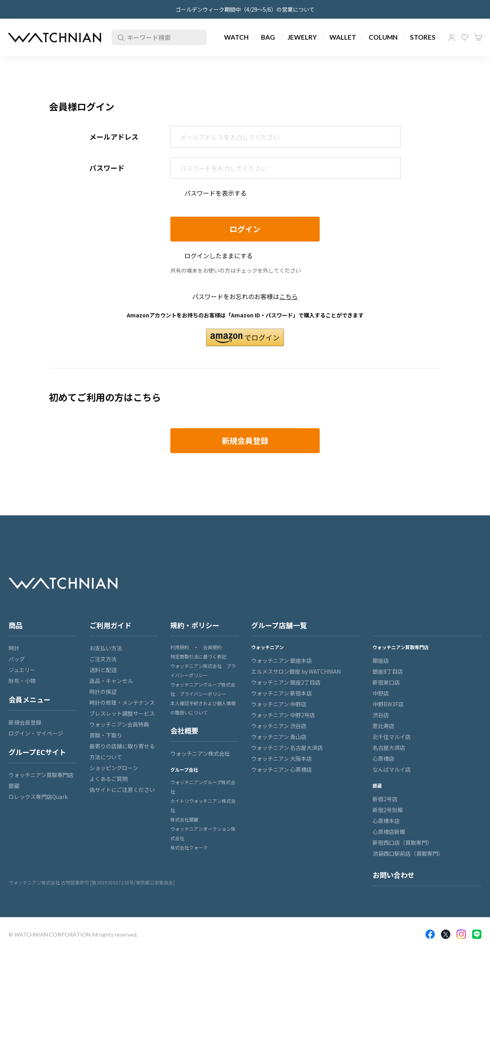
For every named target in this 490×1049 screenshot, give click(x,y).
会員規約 (212, 647)
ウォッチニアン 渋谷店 (278, 726)
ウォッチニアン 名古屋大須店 (287, 747)
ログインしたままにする (218, 255)
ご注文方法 (103, 659)
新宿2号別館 (388, 810)
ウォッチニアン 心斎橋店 (281, 769)
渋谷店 (381, 715)
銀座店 (381, 660)
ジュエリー (22, 670)
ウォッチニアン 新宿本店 (281, 693)
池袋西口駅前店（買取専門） (408, 853)
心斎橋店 (383, 758)
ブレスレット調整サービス (122, 713)
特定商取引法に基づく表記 (198, 656)
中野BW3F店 (388, 704)
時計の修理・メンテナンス (122, 702)
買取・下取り (105, 735)
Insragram (461, 934)
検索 (119, 37)
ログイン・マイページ (36, 733)
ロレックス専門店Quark (38, 796)
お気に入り (464, 37)
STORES (423, 37)
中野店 (381, 693)
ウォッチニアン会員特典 (119, 724)
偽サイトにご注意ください (122, 789)
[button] (245, 337)
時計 (14, 648)
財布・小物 (22, 681)
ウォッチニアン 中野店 (278, 704)
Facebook (430, 934)
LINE (476, 934)
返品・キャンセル (111, 681)
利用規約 (179, 647)
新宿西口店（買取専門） (402, 842)
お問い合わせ (394, 875)
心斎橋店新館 (389, 831)
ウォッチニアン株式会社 (200, 753)
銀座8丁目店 (388, 671)
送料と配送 (103, 670)
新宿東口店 (386, 682)
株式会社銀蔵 (184, 819)
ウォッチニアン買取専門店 (41, 775)
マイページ (451, 37)
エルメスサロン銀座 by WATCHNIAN (296, 671)
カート (478, 37)
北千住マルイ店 (392, 737)
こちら (288, 296)
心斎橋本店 (386, 821)
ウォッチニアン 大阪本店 (281, 758)
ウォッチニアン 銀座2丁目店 (285, 682)
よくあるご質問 (108, 779)
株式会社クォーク (189, 847)
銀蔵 (14, 786)
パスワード (106, 168)
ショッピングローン (113, 768)
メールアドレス (113, 136)
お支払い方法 (105, 648)
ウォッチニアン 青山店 (278, 737)
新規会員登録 (25, 722)
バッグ (17, 659)
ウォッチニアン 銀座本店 (281, 660)
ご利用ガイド (110, 625)
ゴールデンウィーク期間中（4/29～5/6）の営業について (245, 9)
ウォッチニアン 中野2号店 (283, 715)
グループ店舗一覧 (279, 625)
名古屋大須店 (389, 747)
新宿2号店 (385, 799)
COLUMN (383, 37)
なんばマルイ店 (392, 769)
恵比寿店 (383, 726)
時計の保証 (103, 691)
